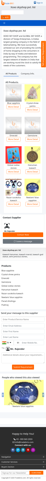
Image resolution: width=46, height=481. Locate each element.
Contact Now (23, 234)
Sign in (38, 2)
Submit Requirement (23, 367)
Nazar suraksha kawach (12, 293)
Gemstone (6, 282)
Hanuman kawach (9, 289)
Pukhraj (4, 305)
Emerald (5, 278)
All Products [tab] (11, 73)
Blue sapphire (7, 270)
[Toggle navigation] (4, 23)
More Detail (13, 106)
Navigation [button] (23, 456)
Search (5, 17)
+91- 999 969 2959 (24, 439)
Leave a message (23, 241)
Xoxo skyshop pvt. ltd (12, 250)
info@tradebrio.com (24, 442)
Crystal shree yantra (10, 274)
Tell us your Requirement (43, 54)
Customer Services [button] (23, 461)
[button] (3, 394)
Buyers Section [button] (23, 466)
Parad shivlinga (8, 301)
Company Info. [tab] (27, 73)
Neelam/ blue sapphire (11, 297)
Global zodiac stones (10, 285)
